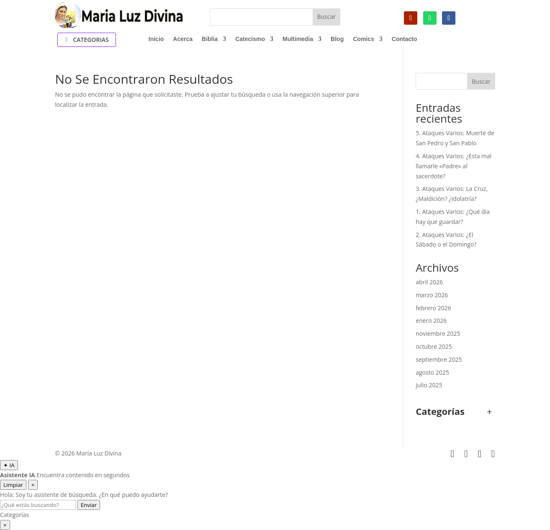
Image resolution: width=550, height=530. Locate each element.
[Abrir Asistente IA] (9, 465)
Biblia (210, 39)
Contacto (404, 39)
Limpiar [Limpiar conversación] (13, 485)
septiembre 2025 (439, 359)
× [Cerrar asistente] (33, 485)
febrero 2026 (433, 308)
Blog (337, 39)
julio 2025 (429, 385)
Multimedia (298, 39)
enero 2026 (431, 320)
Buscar (481, 81)
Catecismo (250, 39)
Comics (363, 39)
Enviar (89, 505)
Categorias (90, 40)
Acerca (183, 39)
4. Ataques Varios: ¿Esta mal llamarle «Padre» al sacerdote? (453, 166)
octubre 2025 (434, 346)
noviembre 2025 (438, 333)
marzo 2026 (432, 295)
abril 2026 (429, 282)
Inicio (156, 39)
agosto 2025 (432, 372)
